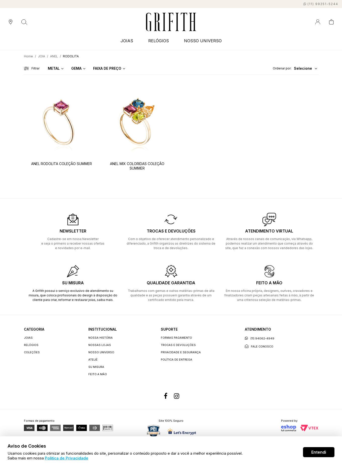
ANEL (54, 56)
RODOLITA (71, 56)
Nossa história (100, 337)
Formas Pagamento (176, 337)
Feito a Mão (97, 374)
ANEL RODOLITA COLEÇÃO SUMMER (61, 164)
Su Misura (96, 367)
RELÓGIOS (158, 40)
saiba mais (105, 300)
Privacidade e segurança (181, 352)
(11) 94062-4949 (259, 338)
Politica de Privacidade (66, 458)
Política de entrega (176, 359)
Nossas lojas (99, 345)
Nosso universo (101, 352)
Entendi (318, 452)
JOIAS (127, 40)
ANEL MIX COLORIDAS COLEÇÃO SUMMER (137, 166)
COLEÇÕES (32, 352)
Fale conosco (259, 346)
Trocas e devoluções (178, 345)
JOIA (41, 56)
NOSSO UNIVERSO (203, 40)
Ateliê (93, 359)
